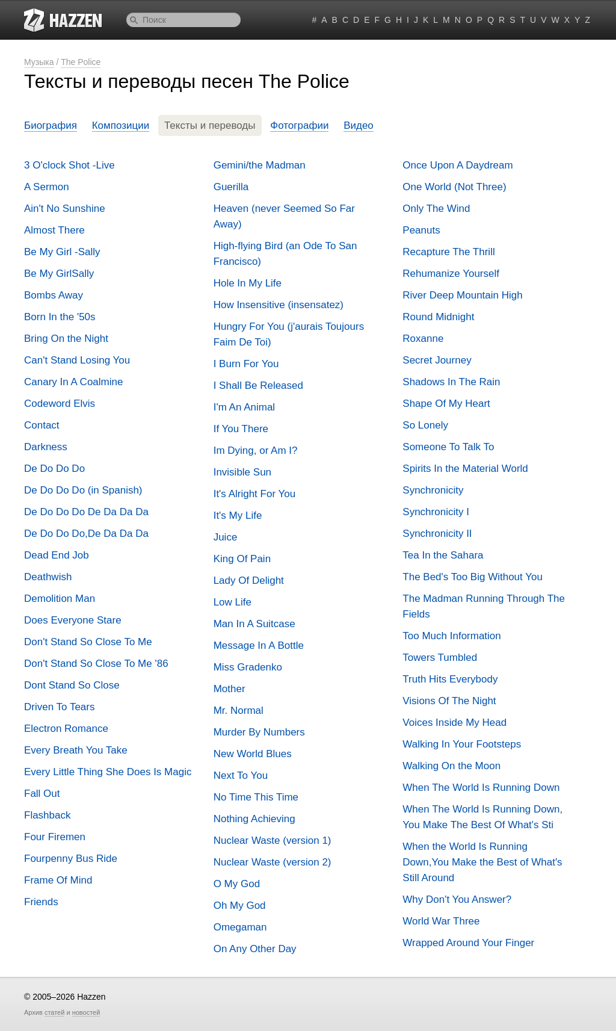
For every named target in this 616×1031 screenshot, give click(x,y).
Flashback (47, 815)
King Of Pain (242, 559)
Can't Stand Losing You (77, 360)
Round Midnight (438, 317)
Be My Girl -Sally (62, 252)
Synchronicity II (437, 533)
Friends (41, 902)
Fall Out (42, 793)
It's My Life (238, 515)
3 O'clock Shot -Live (69, 165)
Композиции (121, 125)
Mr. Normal (238, 710)
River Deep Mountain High (462, 295)
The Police (80, 62)
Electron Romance (66, 728)
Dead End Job (56, 555)
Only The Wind (436, 208)
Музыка (39, 62)
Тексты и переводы (210, 125)
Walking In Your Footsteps (461, 744)
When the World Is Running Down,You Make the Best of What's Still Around (482, 862)
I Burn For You (246, 364)
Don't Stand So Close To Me (88, 642)
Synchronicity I (435, 512)
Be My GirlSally (59, 273)
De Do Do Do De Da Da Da (86, 512)
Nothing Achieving (254, 819)
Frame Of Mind (58, 880)
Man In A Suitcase (254, 624)
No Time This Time (256, 797)
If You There (241, 429)
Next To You (241, 775)
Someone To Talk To (448, 447)
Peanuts (421, 230)
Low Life (232, 602)
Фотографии (299, 125)
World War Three (440, 921)
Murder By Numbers (259, 732)
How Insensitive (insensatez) (278, 305)
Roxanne (422, 338)
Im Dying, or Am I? (256, 450)
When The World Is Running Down (480, 787)
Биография (50, 125)
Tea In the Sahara (442, 555)
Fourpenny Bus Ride (70, 858)
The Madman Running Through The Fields (483, 606)
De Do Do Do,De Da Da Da (86, 533)
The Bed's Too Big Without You (472, 577)
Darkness (45, 447)
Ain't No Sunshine (64, 208)
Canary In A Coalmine (73, 382)
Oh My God (240, 905)
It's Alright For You (255, 494)
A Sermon (46, 187)
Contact (42, 425)
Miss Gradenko (248, 667)
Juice (226, 537)
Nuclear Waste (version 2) (272, 862)
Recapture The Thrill (448, 252)
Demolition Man (59, 598)
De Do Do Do (54, 468)
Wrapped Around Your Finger (468, 943)
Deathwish (48, 577)
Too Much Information (451, 636)
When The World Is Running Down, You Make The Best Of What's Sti (482, 817)
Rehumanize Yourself (450, 273)
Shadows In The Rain (451, 382)
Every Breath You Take (76, 750)
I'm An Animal (244, 407)
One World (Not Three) (454, 187)
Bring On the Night (66, 338)
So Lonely (425, 425)
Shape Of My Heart (446, 403)
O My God (237, 884)
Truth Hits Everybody (449, 679)
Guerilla (231, 187)
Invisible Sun (242, 472)
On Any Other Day (255, 949)
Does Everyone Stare (73, 620)
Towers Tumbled (439, 657)
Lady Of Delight (249, 580)
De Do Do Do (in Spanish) (83, 490)
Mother (229, 689)
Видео (358, 125)
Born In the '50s (60, 317)
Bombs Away (53, 295)
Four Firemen (54, 837)
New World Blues (253, 754)
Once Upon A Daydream (457, 165)
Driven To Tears (59, 707)
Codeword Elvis (59, 403)
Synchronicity (432, 490)
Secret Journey (436, 360)
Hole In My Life (248, 283)
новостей (86, 1012)
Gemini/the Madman (260, 165)
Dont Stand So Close (72, 685)
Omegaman (240, 927)
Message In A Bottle (259, 645)
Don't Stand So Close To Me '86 (96, 663)
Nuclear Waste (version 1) (272, 840)
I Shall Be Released (258, 385)
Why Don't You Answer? (456, 899)
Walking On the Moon (451, 766)
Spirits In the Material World (465, 468)
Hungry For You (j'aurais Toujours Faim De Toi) (289, 334)
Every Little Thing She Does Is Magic (107, 772)
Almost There (54, 230)
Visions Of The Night (449, 701)
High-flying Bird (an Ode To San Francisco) (285, 253)
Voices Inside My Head (454, 722)
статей (54, 1012)
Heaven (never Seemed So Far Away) (284, 216)
